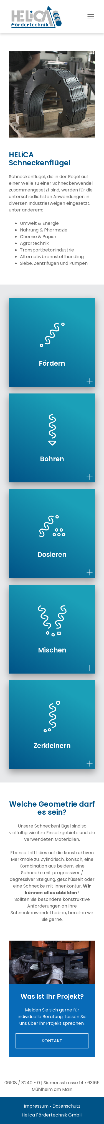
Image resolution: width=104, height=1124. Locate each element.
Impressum (36, 1106)
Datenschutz (66, 1106)
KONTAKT (52, 1041)
